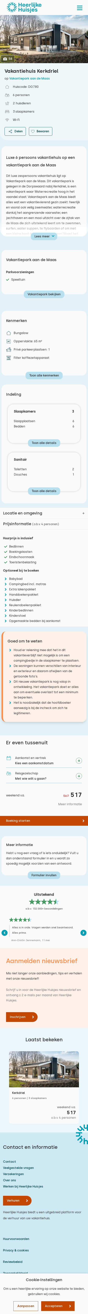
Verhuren (13, 1200)
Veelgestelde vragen (18, 1168)
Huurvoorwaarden (16, 1239)
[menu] (79, 7)
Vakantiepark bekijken (44, 294)
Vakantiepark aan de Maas (29, 78)
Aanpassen (25, 1306)
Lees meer (42, 236)
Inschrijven (17, 1017)
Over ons (9, 1180)
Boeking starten (18, 820)
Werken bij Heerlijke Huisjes (23, 1186)
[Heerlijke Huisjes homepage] (24, 7)
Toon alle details (44, 443)
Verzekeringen (13, 1174)
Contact (9, 1161)
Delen (15, 131)
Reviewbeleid (12, 1262)
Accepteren (54, 1306)
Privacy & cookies (16, 1250)
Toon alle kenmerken (44, 375)
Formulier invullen (44, 875)
